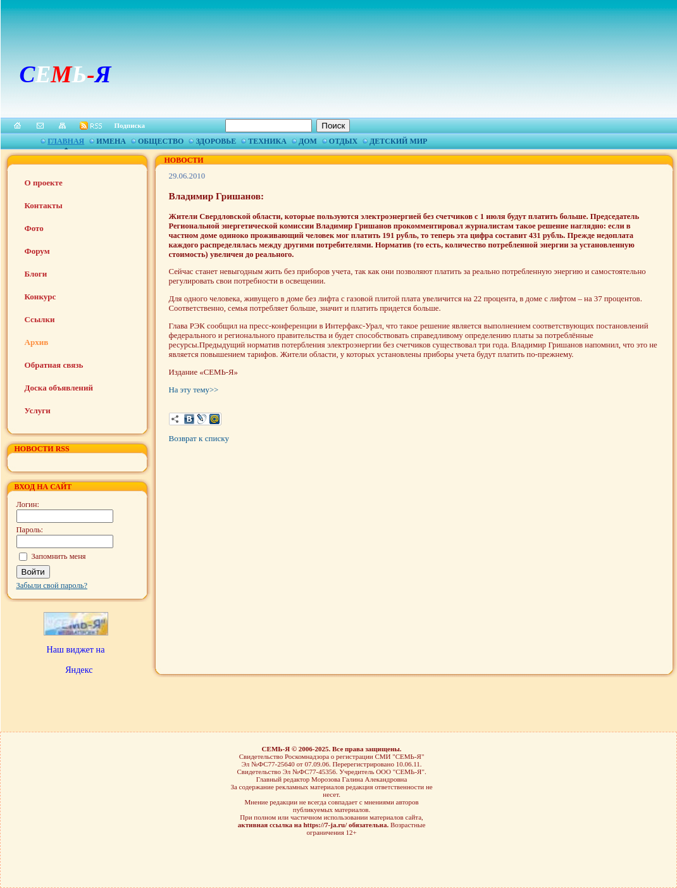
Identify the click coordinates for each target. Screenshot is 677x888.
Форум (37, 251)
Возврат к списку (199, 438)
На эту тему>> (194, 389)
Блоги (36, 273)
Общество (160, 141)
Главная (65, 141)
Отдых (343, 141)
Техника (267, 141)
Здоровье (216, 141)
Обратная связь (54, 365)
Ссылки (40, 319)
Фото (34, 228)
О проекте (44, 182)
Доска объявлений (59, 387)
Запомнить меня (59, 556)
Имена (111, 141)
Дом (308, 141)
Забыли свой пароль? (52, 585)
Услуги (38, 410)
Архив (37, 342)
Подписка (130, 125)
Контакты (44, 205)
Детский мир (398, 141)
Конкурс (40, 296)
